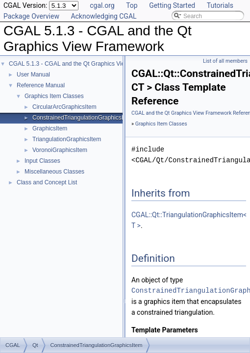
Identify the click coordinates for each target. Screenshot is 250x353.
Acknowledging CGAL (103, 16)
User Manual (33, 74)
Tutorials (220, 5)
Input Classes (42, 160)
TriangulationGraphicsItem (66, 139)
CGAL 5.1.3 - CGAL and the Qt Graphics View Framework (84, 63)
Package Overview (31, 16)
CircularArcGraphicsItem (64, 106)
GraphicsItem (49, 128)
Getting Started (172, 5)
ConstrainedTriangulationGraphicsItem (82, 117)
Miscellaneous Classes (54, 171)
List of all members (225, 61)
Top (132, 5)
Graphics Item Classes (54, 96)
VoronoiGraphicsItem (59, 150)
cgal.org (102, 5)
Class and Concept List (47, 182)
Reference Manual (41, 85)
